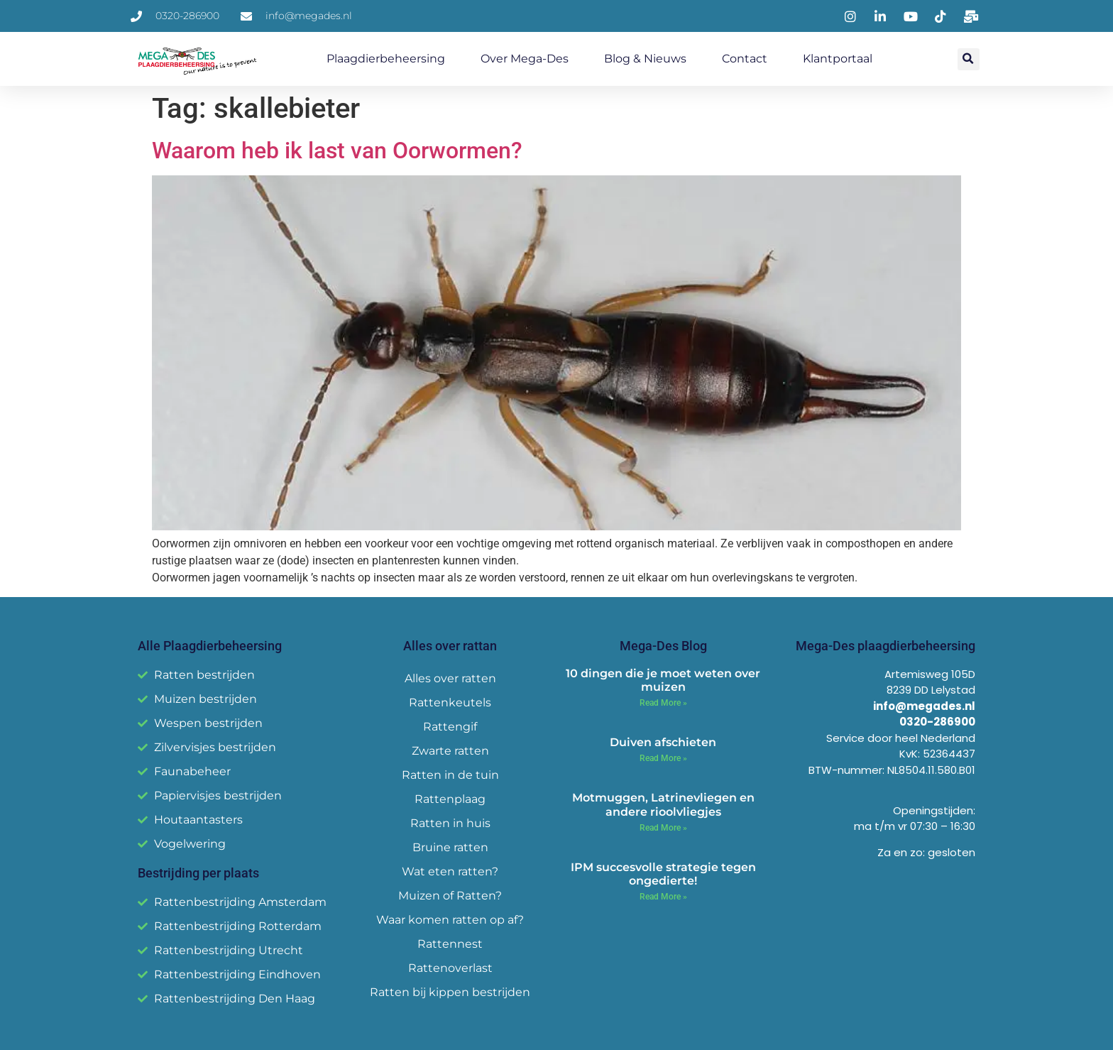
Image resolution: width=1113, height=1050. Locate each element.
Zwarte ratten (450, 751)
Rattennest (450, 944)
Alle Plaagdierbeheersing (210, 645)
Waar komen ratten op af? (450, 919)
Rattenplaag (450, 799)
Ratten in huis (450, 823)
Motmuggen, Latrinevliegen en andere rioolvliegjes (663, 804)
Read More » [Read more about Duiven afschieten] (663, 758)
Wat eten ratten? (450, 871)
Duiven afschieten (663, 742)
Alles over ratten (450, 678)
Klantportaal (837, 58)
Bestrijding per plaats (198, 872)
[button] (969, 59)
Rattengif (450, 726)
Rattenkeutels (450, 702)
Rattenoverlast (450, 968)
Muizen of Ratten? (450, 895)
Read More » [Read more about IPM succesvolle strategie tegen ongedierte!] (663, 897)
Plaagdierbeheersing (386, 58)
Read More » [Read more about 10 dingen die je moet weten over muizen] (663, 703)
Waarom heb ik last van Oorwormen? (337, 150)
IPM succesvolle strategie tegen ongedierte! (663, 873)
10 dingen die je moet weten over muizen (663, 680)
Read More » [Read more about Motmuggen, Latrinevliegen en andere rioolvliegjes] (663, 828)
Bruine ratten (450, 847)
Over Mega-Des (525, 58)
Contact (744, 58)
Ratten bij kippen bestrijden (450, 992)
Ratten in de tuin (450, 775)
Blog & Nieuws (645, 58)
